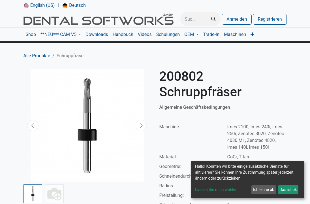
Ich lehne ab (263, 189)
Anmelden (236, 19)
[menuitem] (39, 5)
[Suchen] (213, 19)
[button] (33, 125)
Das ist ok (288, 189)
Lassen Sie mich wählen (216, 189)
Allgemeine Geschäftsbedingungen (194, 107)
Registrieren (270, 19)
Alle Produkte (36, 55)
